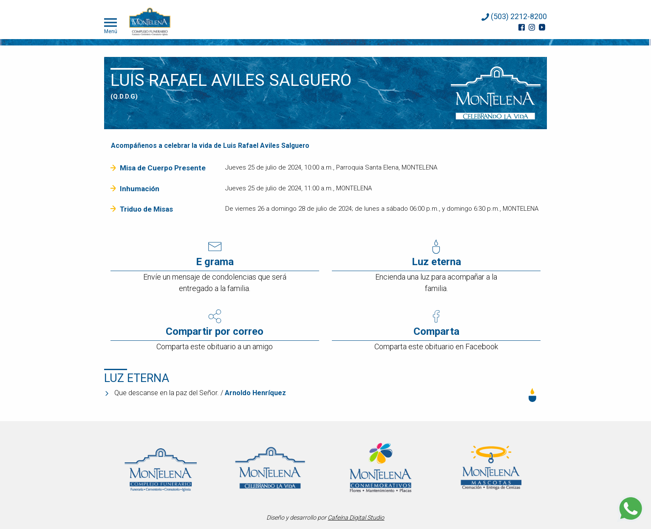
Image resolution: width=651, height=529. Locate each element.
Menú (110, 25)
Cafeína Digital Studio (356, 517)
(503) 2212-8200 (514, 16)
